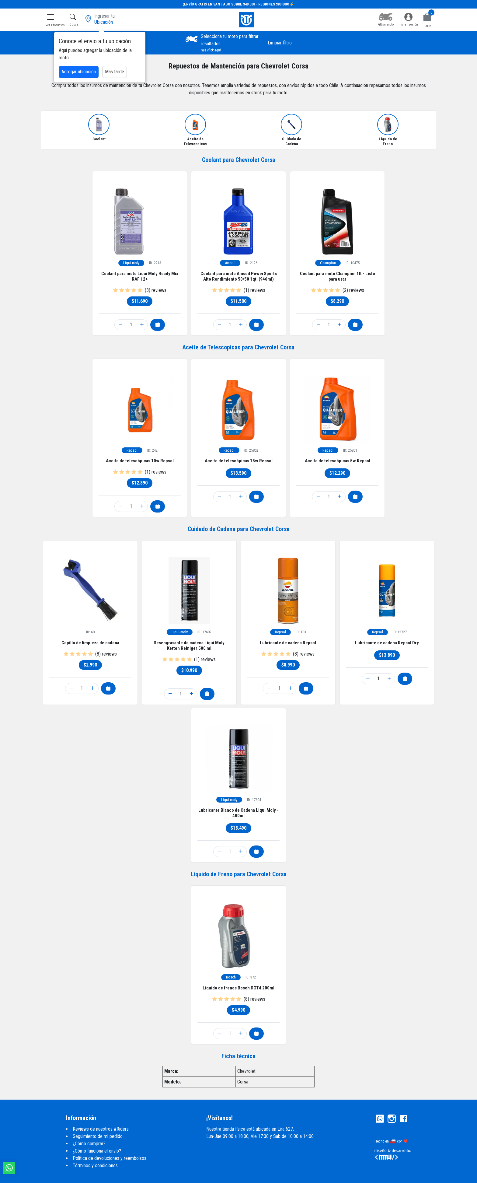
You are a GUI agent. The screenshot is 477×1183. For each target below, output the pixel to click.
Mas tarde (114, 72)
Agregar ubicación (78, 72)
